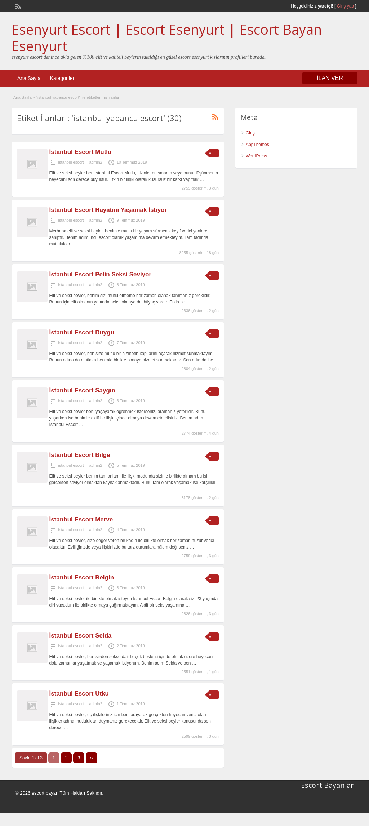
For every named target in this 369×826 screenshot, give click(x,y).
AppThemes (257, 144)
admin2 (95, 162)
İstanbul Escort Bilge (79, 455)
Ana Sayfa (29, 78)
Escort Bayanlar (327, 785)
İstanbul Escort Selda (80, 635)
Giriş (250, 133)
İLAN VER (330, 78)
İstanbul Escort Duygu (81, 332)
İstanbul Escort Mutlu (80, 151)
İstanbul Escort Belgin (81, 577)
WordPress (256, 156)
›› (91, 757)
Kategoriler (62, 78)
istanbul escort (71, 162)
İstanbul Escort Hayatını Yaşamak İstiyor (108, 209)
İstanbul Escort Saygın (82, 390)
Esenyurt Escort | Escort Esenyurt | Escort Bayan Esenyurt (167, 37)
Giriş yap (345, 6)
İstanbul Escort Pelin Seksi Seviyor (100, 274)
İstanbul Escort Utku (79, 693)
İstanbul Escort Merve (81, 519)
